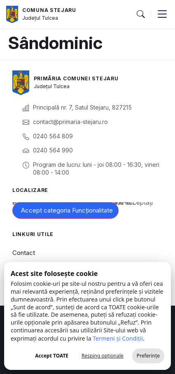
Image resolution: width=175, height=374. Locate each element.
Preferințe (148, 355)
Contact (23, 253)
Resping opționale (103, 355)
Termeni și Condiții (118, 338)
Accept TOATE (51, 355)
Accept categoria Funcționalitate (67, 210)
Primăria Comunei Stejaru (76, 78)
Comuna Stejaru (49, 10)
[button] (140, 14)
